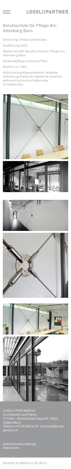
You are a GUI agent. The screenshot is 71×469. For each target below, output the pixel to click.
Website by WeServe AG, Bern (24, 463)
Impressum (11, 448)
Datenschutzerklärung (19, 444)
